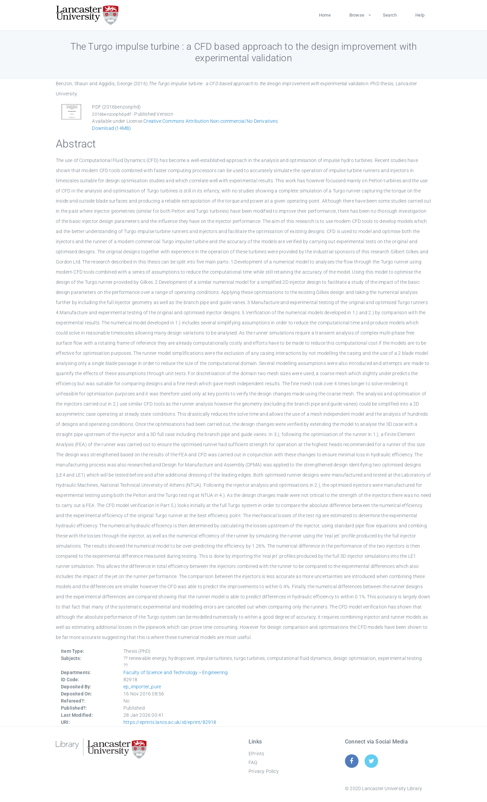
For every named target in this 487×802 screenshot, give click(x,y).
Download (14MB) (111, 128)
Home (325, 15)
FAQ (253, 762)
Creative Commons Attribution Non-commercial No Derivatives (210, 121)
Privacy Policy (264, 771)
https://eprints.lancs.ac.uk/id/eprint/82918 (169, 722)
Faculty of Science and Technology (160, 672)
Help (419, 15)
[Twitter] (371, 760)
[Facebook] (351, 760)
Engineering (215, 672)
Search (390, 15)
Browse (356, 15)
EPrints (256, 753)
